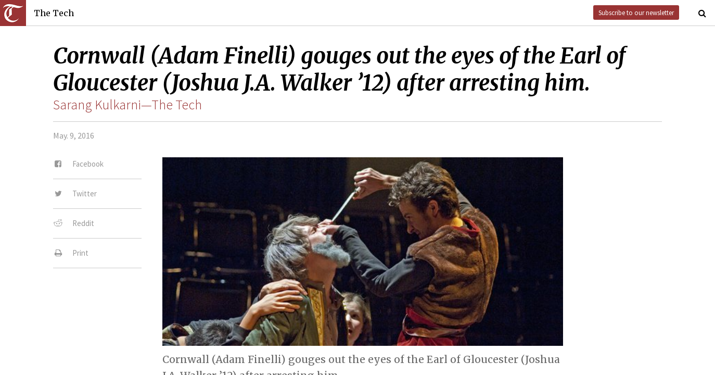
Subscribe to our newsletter (636, 12)
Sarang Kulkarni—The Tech (127, 104)
